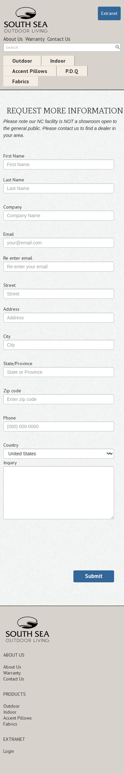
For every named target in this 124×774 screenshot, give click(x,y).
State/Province (17, 363)
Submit (94, 576)
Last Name (13, 180)
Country (11, 445)
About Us (13, 39)
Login (8, 751)
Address (11, 309)
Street (9, 285)
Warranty (35, 39)
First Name (13, 156)
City (7, 336)
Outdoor (22, 60)
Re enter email (17, 258)
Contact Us (58, 39)
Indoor (57, 60)
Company (12, 207)
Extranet (109, 13)
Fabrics (20, 81)
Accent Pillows (29, 71)
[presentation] (53, 551)
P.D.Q (71, 71)
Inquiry (10, 463)
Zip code (12, 391)
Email (8, 234)
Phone (9, 418)
